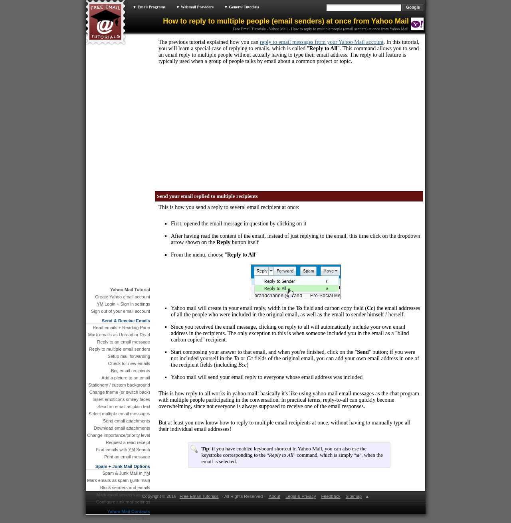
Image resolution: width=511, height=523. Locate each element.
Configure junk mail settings (123, 501)
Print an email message (127, 456)
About (274, 497)
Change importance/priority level (118, 435)
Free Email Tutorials (249, 29)
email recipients (130, 370)
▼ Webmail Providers (195, 7)
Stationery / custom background (119, 385)
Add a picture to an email (125, 377)
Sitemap (353, 497)
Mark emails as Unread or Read (119, 334)
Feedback (330, 497)
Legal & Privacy (300, 497)
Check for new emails (129, 363)
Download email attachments (122, 428)
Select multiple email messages (119, 413)
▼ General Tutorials (241, 7)
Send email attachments (126, 420)
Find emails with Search (123, 449)
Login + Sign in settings (123, 304)
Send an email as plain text (123, 406)
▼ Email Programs (149, 7)
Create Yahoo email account (122, 296)
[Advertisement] (218, 125)
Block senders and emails (125, 487)
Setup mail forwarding (129, 356)
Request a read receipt (128, 442)
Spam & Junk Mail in (126, 473)
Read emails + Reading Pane (121, 327)
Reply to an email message (123, 341)
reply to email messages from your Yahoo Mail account (322, 42)
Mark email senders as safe (124, 494)
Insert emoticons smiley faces (121, 399)
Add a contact (136, 518)
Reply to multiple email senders (119, 349)
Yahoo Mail (278, 29)
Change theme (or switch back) (119, 392)
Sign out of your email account (120, 311)
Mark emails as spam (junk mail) (118, 480)
